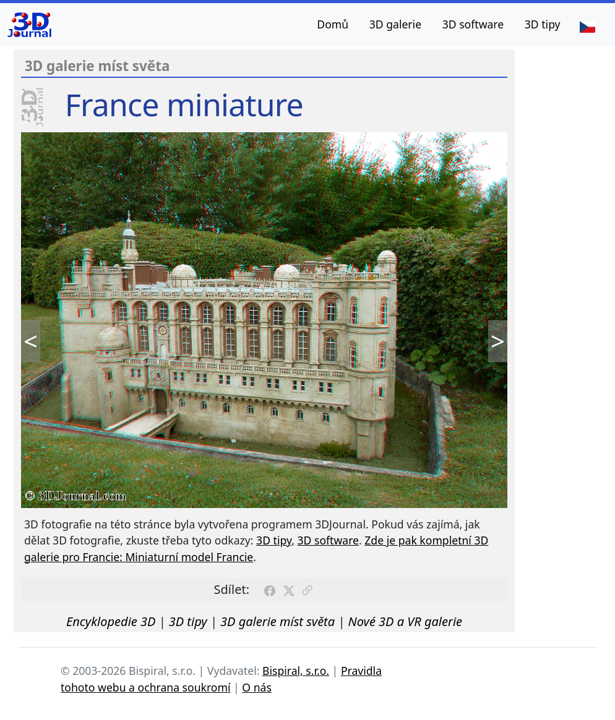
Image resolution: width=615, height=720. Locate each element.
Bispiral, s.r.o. (295, 670)
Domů (332, 24)
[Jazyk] (587, 26)
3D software (473, 24)
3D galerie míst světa (277, 621)
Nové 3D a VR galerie (405, 621)
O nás (257, 687)
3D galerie (395, 24)
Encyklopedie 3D (110, 621)
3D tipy (543, 24)
